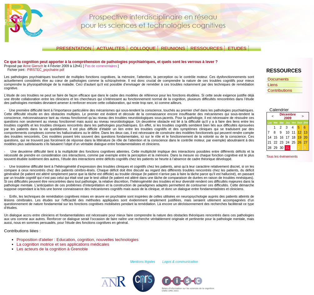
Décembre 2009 (288, 116)
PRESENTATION (73, 48)
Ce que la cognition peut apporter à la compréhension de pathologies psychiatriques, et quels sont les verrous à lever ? (111, 62)
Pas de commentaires (101, 66)
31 (287, 148)
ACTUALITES (111, 48)
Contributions (280, 90)
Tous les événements (282, 156)
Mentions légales (142, 261)
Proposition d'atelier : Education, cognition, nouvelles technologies (77, 239)
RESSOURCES (207, 48)
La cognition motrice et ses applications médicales (63, 244)
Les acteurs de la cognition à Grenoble (52, 249)
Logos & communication (180, 261)
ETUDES (237, 48)
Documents (278, 79)
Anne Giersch (33, 66)
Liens (273, 84)
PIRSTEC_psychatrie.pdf (45, 69)
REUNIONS (173, 48)
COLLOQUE (143, 48)
